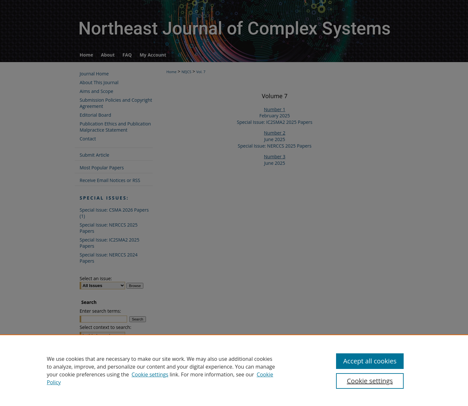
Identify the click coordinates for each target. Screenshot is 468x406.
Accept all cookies (369, 361)
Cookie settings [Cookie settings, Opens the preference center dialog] (370, 380)
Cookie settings (150, 374)
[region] (234, 370)
